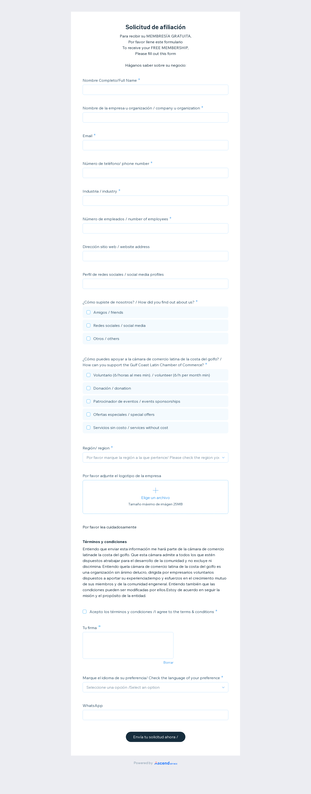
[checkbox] (155, 313)
